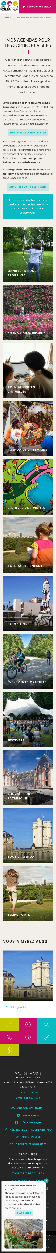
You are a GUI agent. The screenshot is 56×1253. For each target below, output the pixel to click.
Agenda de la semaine (27, 450)
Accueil (8, 17)
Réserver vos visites (26, 508)
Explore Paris (27, 212)
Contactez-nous (28, 1092)
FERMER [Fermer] (46, 1180)
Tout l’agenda (20, 857)
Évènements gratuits (27, 682)
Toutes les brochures (28, 1173)
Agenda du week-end (26, 333)
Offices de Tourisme (28, 1098)
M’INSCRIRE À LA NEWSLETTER (28, 132)
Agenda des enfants (26, 566)
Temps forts (18, 915)
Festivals (16, 740)
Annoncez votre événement (28, 186)
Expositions (18, 624)
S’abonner (24, 1213)
